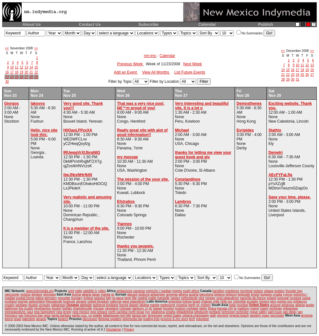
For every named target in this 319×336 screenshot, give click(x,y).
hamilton (219, 291)
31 (297, 79)
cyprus (287, 294)
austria (194, 294)
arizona (275, 305)
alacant (132, 294)
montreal (246, 291)
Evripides (245, 130)
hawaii (157, 308)
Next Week (192, 64)
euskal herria (25, 298)
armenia (172, 294)
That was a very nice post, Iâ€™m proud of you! (140, 105)
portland (215, 312)
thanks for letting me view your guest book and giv (203, 154)
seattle (97, 315)
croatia (277, 294)
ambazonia (124, 291)
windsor (36, 294)
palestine (28, 319)
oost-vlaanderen (227, 298)
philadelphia (184, 312)
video (102, 291)
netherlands (189, 298)
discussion (90, 319)
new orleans (98, 312)
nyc (147, 312)
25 (16, 77)
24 (12, 77)
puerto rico (284, 301)
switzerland (37, 301)
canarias (139, 291)
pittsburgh (201, 312)
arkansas (287, 305)
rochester (242, 312)
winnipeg (49, 294)
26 (21, 77)
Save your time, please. (289, 197)
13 (26, 67)
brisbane (112, 305)
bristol (255, 294)
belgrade (244, 294)
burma (76, 294)
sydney (205, 305)
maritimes (232, 291)
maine (254, 308)
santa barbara (61, 315)
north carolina (118, 312)
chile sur (226, 301)
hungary (77, 298)
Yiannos (124, 224)
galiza (39, 298)
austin (310, 305)
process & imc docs (174, 319)
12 (21, 67)
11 (16, 67)
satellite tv (90, 291)
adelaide (86, 305)
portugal (283, 298)
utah (213, 315)
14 (31, 67)
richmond (228, 312)
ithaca (212, 308)
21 (31, 72)
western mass (260, 315)
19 (21, 72)
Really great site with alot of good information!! (142, 132)
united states (172, 315)
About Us (31, 24)
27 (26, 77)
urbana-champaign (195, 315)
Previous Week (130, 64)
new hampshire (44, 312)
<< (7, 48)
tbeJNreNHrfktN (77, 175)
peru (273, 301)
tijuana (33, 305)
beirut (9, 319)
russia (306, 298)
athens (183, 294)
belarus (219, 294)
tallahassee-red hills (117, 315)
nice (201, 298)
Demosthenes (249, 103)
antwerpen (157, 294)
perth (192, 305)
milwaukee (290, 308)
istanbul (99, 298)
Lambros (183, 201)
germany (51, 298)
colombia (239, 301)
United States (259, 305)
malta (152, 298)
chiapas (206, 301)
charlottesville (82, 308)
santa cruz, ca (82, 315)
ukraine (81, 301)
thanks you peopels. (135, 246)
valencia (116, 301)
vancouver (12, 294)
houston (168, 308)
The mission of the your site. (143, 179)
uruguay (44, 305)
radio (78, 291)
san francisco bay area (34, 315)
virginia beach (239, 315)
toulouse (69, 301)
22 (36, 72)
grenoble (64, 298)
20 (26, 72)
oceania (181, 305)
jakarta (86, 294)
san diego (289, 312)
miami (264, 308)
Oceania (73, 305)
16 (7, 72)
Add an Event (126, 72)
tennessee (155, 315)
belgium (231, 294)
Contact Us (90, 24)
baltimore (11, 308)
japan (96, 294)
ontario (258, 291)
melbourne (167, 305)
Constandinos (187, 179)
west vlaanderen (134, 301)
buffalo (67, 308)
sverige (23, 301)
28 (31, 77)
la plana (118, 298)
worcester (277, 315)
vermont (222, 315)
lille (134, 298)
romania (295, 298)
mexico (264, 301)
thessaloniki (54, 301)
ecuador (252, 301)
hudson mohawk (187, 308)
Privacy (129, 329)
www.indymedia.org (40, 291)
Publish (265, 24)
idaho (203, 308)
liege (127, 298)
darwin (133, 305)
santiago (21, 305)
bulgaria (266, 294)
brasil (196, 301)
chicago (98, 308)
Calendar (207, 24)
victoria (25, 294)
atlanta (300, 305)
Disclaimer (113, 329)
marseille (163, 298)
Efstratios (125, 201)
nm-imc (150, 56)
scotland (11, 301)
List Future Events (189, 72)
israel (17, 319)
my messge (127, 157)
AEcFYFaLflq (280, 175)
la (235, 308)
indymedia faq (132, 319)
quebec (279, 291)
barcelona (206, 294)
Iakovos (38, 103)
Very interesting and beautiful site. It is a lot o (201, 105)
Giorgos (11, 103)
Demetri (275, 152)
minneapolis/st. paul (19, 312)
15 (36, 67)
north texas (136, 312)
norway (210, 298)
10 (12, 67)
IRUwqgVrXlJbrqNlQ (81, 152)
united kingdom (98, 301)
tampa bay (139, 315)
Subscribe (148, 24)
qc (113, 294)
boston (57, 308)
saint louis (275, 312)
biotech (63, 319)
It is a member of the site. (86, 228)
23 (7, 77)
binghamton (42, 308)
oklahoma (158, 312)
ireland (88, 298)
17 (12, 72)
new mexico (80, 312)
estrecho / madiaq (158, 291)
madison (243, 308)
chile (216, 301)
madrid (142, 298)
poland (271, 298)
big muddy (26, 308)
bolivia (187, 301)
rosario (10, 305)
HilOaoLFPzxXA (77, 130)
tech (192, 319)
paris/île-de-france (253, 298)
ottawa (268, 291)
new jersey (64, 312)
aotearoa (99, 305)
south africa (191, 291)
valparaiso (58, 305)
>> (36, 48)
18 (16, 72)
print (71, 291)
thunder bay (294, 291)
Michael (182, 130)
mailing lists (151, 319)
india (232, 305)
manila (105, 294)
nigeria (177, 291)
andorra (143, 294)
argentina (175, 301)
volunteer (202, 319)
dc (150, 308)
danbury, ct (140, 308)
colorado (125, 308)
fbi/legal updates (109, 319)
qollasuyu (300, 301)
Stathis (274, 130)
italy (109, 298)
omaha (171, 312)
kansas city (225, 308)
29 (36, 77)
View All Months (156, 72)
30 (7, 81)
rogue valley (258, 312)
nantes (175, 298)
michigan (275, 308)
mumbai (242, 305)
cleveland (111, 308)
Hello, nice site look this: (44, 132)
